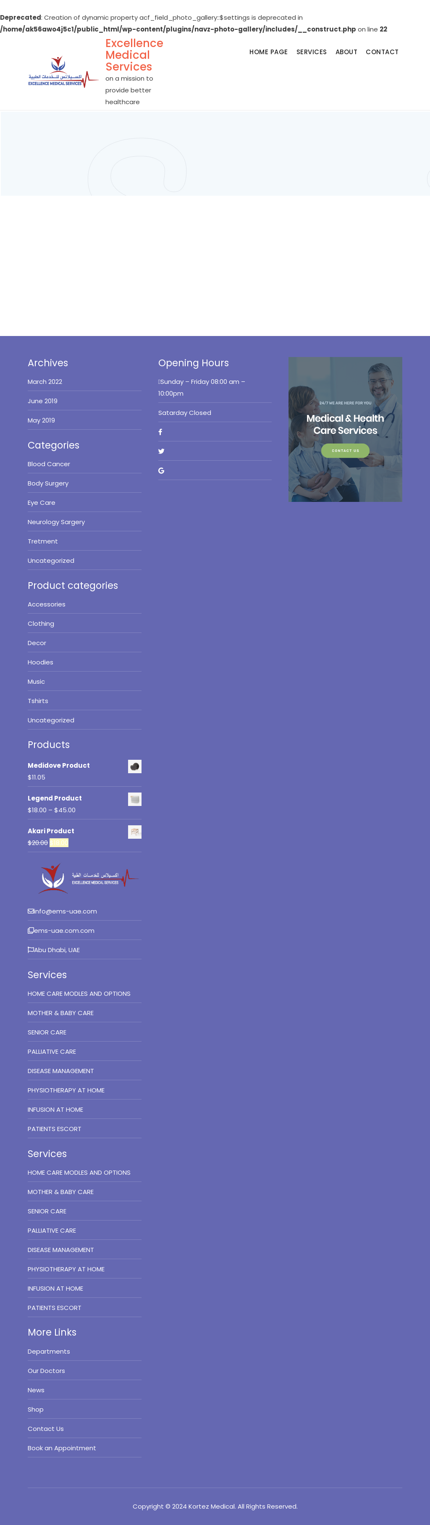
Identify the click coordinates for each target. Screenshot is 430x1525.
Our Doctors (46, 1370)
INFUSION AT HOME (55, 1109)
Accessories (47, 604)
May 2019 (41, 420)
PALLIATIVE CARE (52, 1051)
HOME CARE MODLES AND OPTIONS (79, 993)
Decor (37, 642)
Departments (49, 1351)
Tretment (43, 541)
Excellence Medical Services (134, 55)
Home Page (268, 51)
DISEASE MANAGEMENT (61, 1070)
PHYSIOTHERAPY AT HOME (66, 1090)
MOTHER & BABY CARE (61, 1012)
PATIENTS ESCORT (54, 1128)
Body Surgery (48, 483)
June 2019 (43, 400)
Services (311, 51)
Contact (382, 51)
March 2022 (45, 381)
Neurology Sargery (56, 521)
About (347, 51)
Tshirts (38, 700)
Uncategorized (51, 560)
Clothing (41, 623)
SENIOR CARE (47, 1032)
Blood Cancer (49, 463)
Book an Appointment (62, 1448)
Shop (36, 1409)
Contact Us (46, 1428)
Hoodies (40, 662)
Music (36, 681)
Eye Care (41, 502)
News (36, 1390)
